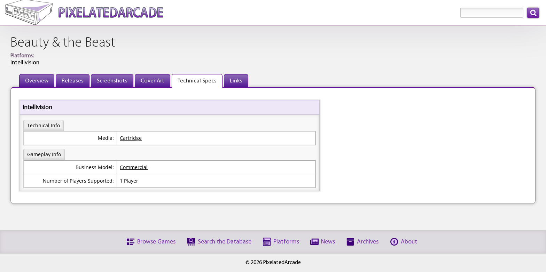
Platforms (286, 242)
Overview (36, 81)
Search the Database (224, 242)
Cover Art (152, 81)
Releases (73, 81)
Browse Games (156, 242)
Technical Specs (197, 81)
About (409, 242)
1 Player (129, 180)
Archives (368, 242)
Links (236, 81)
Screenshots (112, 81)
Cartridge (131, 138)
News (328, 242)
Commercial (134, 167)
